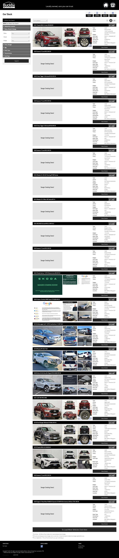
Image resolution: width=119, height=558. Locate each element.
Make (5, 33)
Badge (5, 40)
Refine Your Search (9, 20)
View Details (104, 47)
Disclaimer (80, 548)
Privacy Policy (81, 546)
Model (5, 37)
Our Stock (5, 546)
